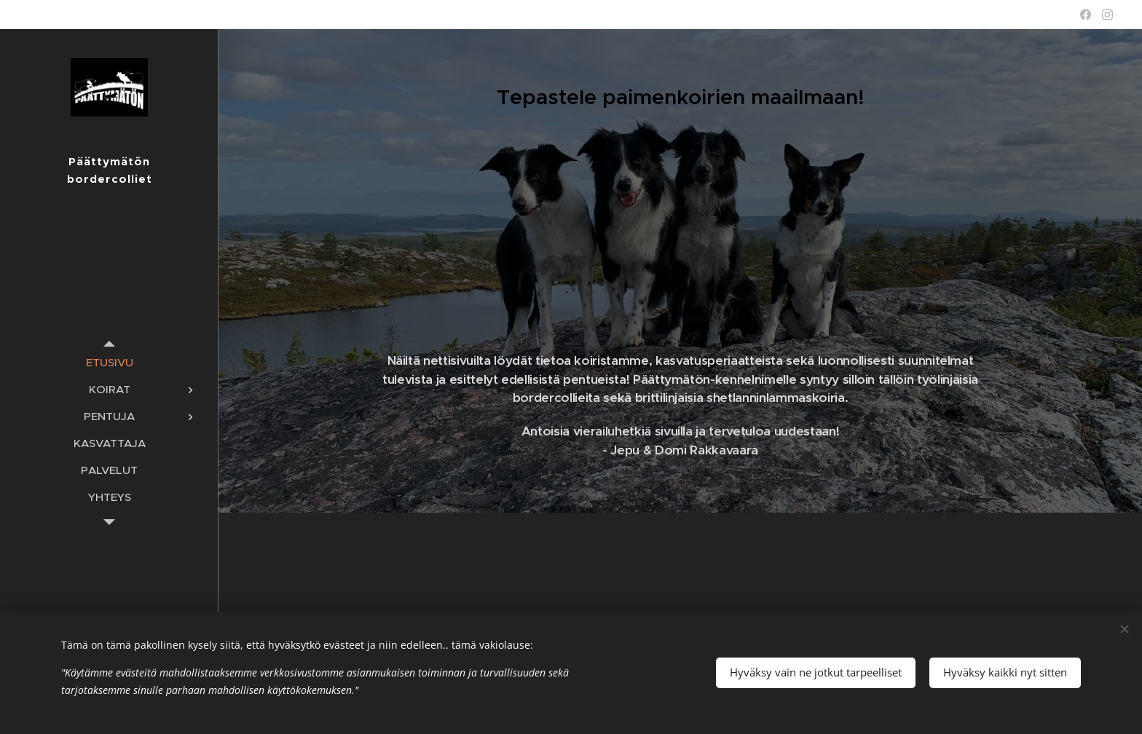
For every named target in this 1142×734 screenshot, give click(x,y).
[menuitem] (109, 362)
